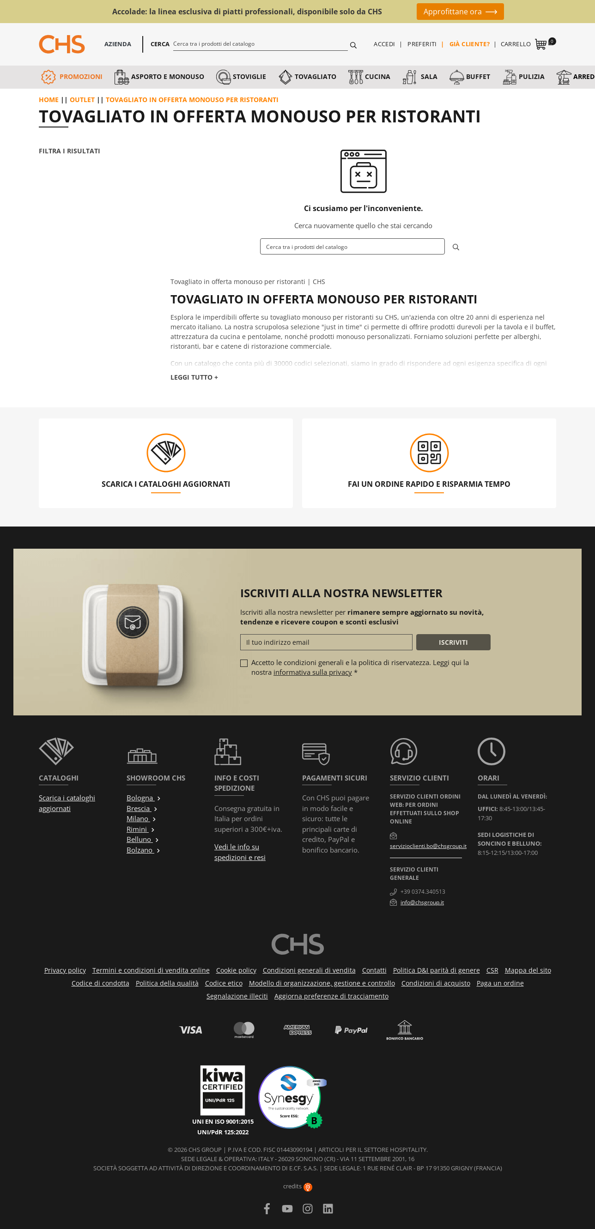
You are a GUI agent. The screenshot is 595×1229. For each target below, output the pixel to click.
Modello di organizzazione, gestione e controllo (322, 983)
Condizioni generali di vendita (309, 970)
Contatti (374, 970)
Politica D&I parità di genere (436, 970)
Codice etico (224, 983)
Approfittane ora (453, 11)
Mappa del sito (528, 970)
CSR (492, 970)
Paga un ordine (500, 983)
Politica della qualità (167, 983)
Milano (142, 818)
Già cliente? (469, 44)
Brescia (142, 808)
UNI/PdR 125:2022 (223, 1132)
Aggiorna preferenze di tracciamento (331, 996)
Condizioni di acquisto (435, 983)
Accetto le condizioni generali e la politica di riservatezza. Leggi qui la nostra (360, 667)
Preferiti (422, 44)
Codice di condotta (100, 983)
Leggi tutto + (194, 377)
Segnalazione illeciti (237, 996)
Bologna (144, 797)
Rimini (141, 829)
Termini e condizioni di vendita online (151, 970)
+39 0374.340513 (423, 892)
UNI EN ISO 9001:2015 (223, 1121)
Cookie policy (236, 970)
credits (297, 1186)
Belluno (143, 839)
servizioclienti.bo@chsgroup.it (428, 846)
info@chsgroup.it (422, 902)
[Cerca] (260, 43)
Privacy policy (65, 970)
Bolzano (144, 849)
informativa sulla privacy (312, 672)
